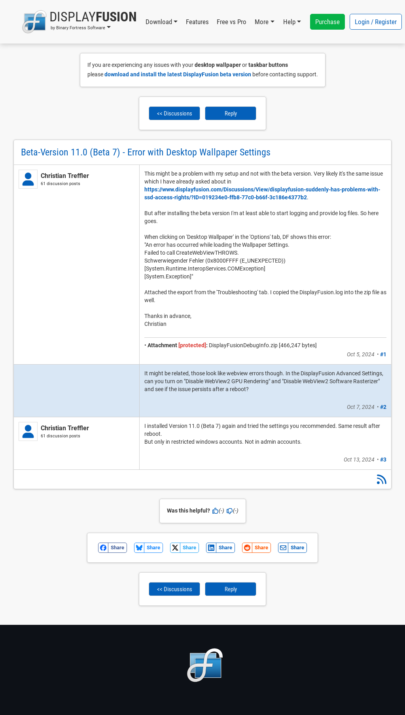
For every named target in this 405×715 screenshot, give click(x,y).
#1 (383, 354)
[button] (79, 22)
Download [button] (159, 22)
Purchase (327, 22)
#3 (383, 459)
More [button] (262, 22)
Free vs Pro (231, 22)
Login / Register (376, 22)
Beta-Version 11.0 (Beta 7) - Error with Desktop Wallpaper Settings (146, 152)
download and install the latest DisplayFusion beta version (177, 74)
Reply (231, 113)
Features (197, 22)
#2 (383, 407)
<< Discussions (174, 113)
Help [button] (289, 22)
